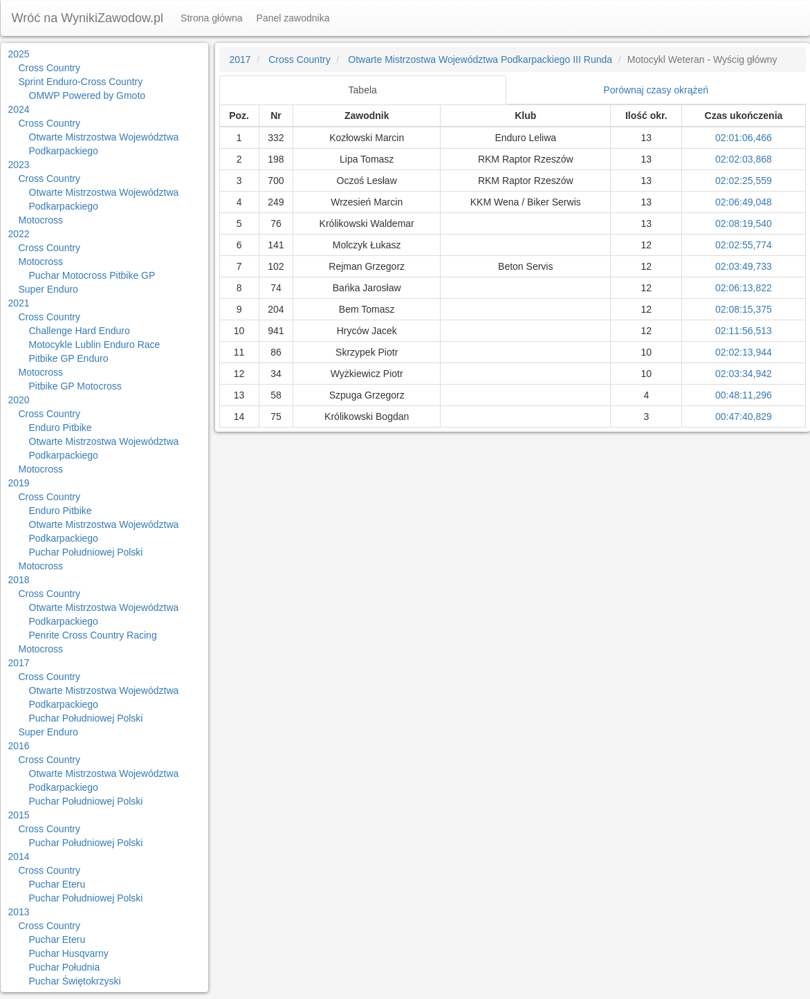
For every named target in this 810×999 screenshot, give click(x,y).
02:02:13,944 (743, 352)
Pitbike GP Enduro (69, 358)
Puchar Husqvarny (69, 953)
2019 (19, 482)
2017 (19, 662)
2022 (19, 233)
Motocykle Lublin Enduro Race (94, 344)
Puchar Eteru (57, 884)
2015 (19, 815)
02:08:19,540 (743, 223)
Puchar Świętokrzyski (75, 981)
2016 (19, 745)
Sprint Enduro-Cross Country (81, 81)
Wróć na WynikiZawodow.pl (88, 18)
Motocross (41, 220)
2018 (19, 579)
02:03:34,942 (743, 373)
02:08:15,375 (743, 309)
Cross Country (49, 67)
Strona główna (212, 18)
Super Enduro (48, 289)
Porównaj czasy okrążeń (655, 89)
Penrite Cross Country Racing (93, 635)
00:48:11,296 (743, 395)
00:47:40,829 (743, 416)
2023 (19, 164)
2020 (19, 399)
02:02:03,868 (743, 159)
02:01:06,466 (743, 137)
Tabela (363, 89)
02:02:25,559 (743, 180)
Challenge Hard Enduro (79, 330)
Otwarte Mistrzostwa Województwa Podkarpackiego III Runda (480, 59)
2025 (19, 53)
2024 (19, 109)
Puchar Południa (64, 967)
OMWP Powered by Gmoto (87, 95)
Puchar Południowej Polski (86, 552)
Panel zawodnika (293, 18)
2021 (19, 303)
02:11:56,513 (743, 330)
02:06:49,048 (743, 202)
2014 (19, 856)
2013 (19, 911)
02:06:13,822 (743, 287)
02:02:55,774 (743, 244)
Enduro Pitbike (60, 427)
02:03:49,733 (743, 266)
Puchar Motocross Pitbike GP (92, 275)
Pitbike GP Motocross (75, 386)
